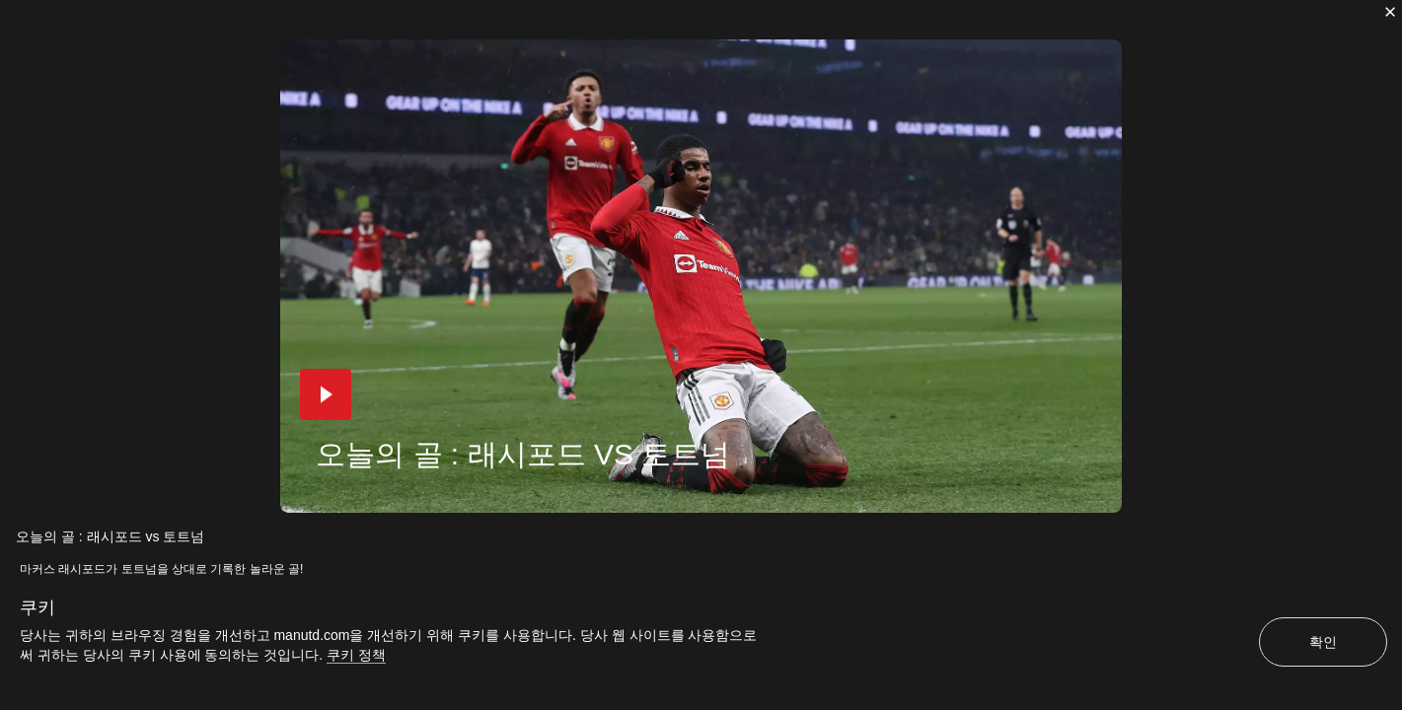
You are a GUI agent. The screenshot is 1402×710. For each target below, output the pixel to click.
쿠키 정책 (356, 655)
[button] (325, 394)
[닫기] (1390, 12)
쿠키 (37, 607)
